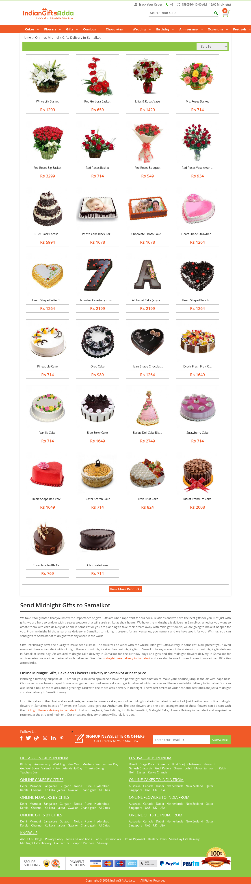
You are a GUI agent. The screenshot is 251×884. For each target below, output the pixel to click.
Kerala (24, 790)
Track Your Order (148, 4)
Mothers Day (91, 764)
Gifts (72, 29)
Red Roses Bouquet (147, 168)
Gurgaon (65, 786)
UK (155, 790)
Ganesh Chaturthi (140, 768)
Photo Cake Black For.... (97, 234)
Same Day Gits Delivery (184, 839)
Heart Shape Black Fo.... (197, 300)
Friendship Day (72, 768)
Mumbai (35, 786)
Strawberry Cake (197, 433)
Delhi (23, 786)
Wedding (142, 29)
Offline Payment (134, 839)
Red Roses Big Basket (47, 168)
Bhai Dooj (178, 764)
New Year (73, 764)
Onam (178, 768)
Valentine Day (50, 768)
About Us (26, 839)
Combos (89, 29)
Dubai (160, 786)
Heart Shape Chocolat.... (147, 366)
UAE (147, 790)
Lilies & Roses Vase (147, 101)
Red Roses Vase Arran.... (197, 168)
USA (162, 790)
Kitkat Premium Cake (197, 499)
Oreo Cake (97, 366)
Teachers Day (29, 772)
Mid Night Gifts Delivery (36, 843)
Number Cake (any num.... (97, 300)
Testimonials (112, 839)
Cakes (32, 29)
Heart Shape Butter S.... (47, 300)
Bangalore (50, 786)
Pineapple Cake (47, 366)
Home (26, 37)
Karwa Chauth (157, 772)
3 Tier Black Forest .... (47, 234)
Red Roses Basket (97, 168)
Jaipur (61, 790)
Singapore (135, 790)
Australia (135, 786)
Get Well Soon (29, 768)
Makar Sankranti (205, 768)
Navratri (208, 764)
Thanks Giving (94, 768)
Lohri (188, 768)
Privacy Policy (54, 839)
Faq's (98, 839)
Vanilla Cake (47, 433)
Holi (131, 772)
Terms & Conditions (79, 839)
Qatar (209, 786)
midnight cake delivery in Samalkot (126, 658)
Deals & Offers (157, 839)
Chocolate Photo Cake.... (147, 234)
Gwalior (73, 790)
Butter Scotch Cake (97, 499)
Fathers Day (110, 764)
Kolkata (50, 790)
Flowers (52, 29)
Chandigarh (88, 790)
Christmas (194, 764)
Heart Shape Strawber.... (197, 234)
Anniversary (191, 29)
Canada (148, 786)
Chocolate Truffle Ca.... (47, 565)
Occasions (218, 29)
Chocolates (114, 29)
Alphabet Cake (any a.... (147, 300)
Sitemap (102, 843)
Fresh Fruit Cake (147, 499)
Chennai (36, 790)
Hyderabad (101, 786)
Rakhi (222, 768)
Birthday (165, 29)
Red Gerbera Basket (97, 101)
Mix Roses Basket (197, 101)
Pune (88, 786)
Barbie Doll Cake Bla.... (147, 433)
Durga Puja (146, 764)
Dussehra (163, 764)
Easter (141, 772)
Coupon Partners (82, 843)
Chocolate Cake (97, 565)
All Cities (104, 790)
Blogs (38, 839)
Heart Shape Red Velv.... (47, 499)
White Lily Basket (47, 101)
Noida (78, 786)
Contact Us (61, 843)
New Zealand (194, 786)
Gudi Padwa (163, 768)
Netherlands (175, 786)
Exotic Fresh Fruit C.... (197, 366)
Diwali (133, 764)
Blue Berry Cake (97, 433)
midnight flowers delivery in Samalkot (51, 710)
